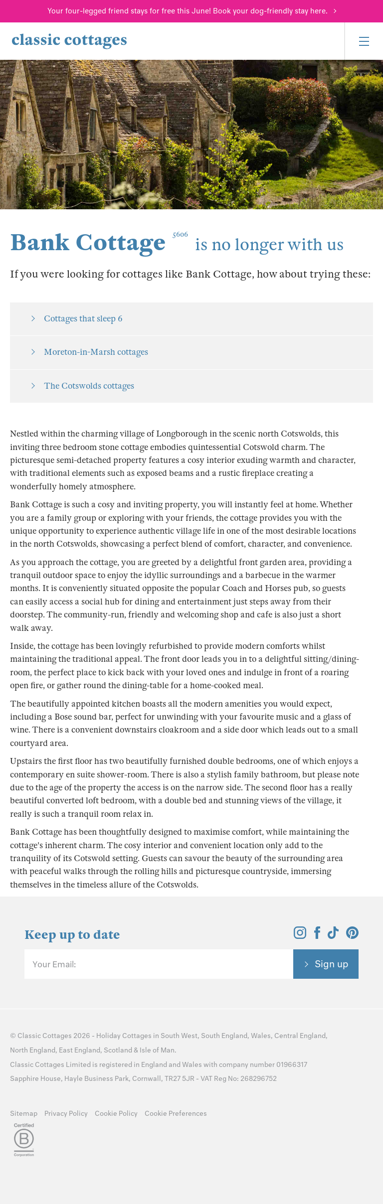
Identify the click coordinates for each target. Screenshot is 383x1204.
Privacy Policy (66, 1113)
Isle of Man (157, 1050)
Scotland (118, 1050)
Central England (300, 1036)
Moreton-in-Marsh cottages (96, 352)
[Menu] (363, 41)
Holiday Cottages (124, 1036)
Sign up (332, 964)
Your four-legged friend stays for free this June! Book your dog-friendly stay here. (187, 10)
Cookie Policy (116, 1113)
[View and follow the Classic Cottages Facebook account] (317, 936)
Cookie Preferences (176, 1113)
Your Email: (54, 964)
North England (32, 1050)
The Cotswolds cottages (89, 386)
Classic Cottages (44, 1036)
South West (179, 1036)
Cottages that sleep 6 (83, 318)
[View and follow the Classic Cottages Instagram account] (300, 936)
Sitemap (23, 1113)
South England (224, 1036)
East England (79, 1050)
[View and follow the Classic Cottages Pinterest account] (352, 936)
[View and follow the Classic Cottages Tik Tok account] (333, 936)
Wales (261, 1036)
